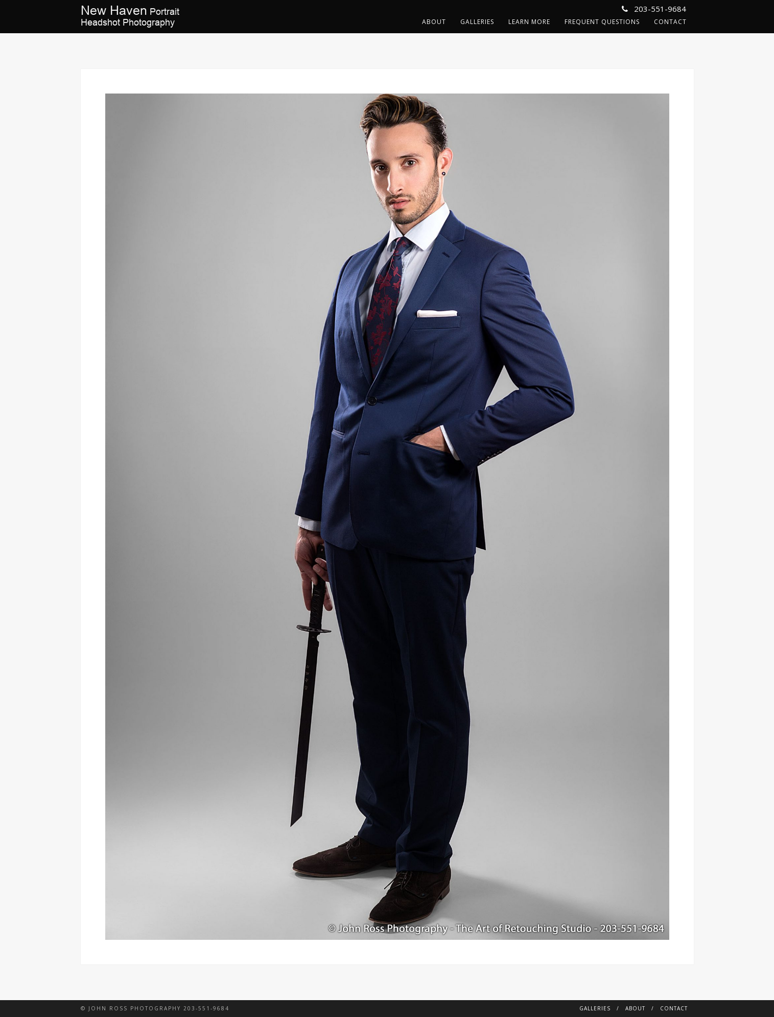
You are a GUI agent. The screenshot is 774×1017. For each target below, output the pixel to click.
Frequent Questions (602, 21)
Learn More (529, 21)
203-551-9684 (654, 9)
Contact (670, 21)
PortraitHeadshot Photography (130, 16)
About (434, 21)
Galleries (477, 21)
